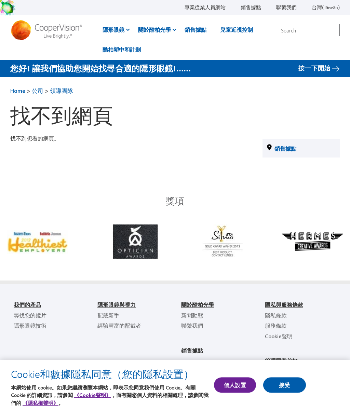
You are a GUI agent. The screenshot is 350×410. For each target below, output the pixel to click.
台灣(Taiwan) (326, 7)
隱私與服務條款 (284, 304)
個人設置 (235, 385)
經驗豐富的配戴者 (119, 325)
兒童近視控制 (236, 29)
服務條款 (276, 325)
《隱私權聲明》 (40, 403)
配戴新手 (108, 315)
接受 (284, 385)
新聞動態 (192, 315)
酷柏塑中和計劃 (122, 49)
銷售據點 (251, 7)
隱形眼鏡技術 (30, 325)
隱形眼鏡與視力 (116, 304)
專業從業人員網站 (205, 7)
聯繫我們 (286, 7)
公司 (37, 90)
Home (17, 90)
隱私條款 (276, 315)
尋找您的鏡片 (30, 315)
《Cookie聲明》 (92, 395)
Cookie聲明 (279, 336)
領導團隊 (61, 90)
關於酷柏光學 (154, 29)
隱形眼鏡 (113, 29)
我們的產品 (27, 304)
